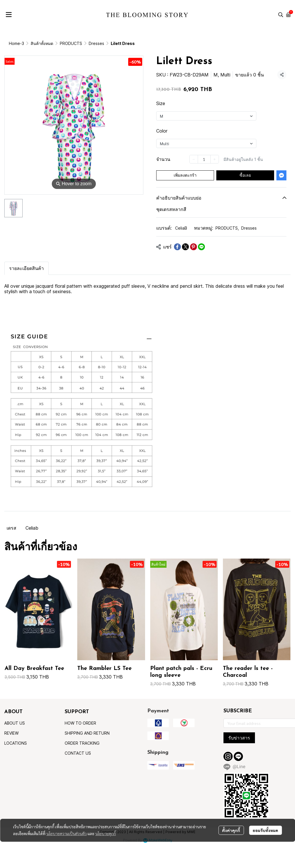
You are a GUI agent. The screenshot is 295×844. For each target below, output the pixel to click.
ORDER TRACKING (82, 743)
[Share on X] (185, 246)
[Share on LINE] (201, 246)
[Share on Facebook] (177, 246)
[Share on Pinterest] (193, 246)
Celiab (31, 528)
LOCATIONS (15, 743)
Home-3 (16, 43)
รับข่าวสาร (239, 738)
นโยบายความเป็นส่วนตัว (66, 833)
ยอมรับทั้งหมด (265, 830)
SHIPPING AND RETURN (87, 733)
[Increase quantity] (215, 159)
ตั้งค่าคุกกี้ (231, 830)
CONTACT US (78, 753)
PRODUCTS (71, 43)
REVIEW (11, 733)
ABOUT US (14, 723)
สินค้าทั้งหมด (42, 43)
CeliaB (181, 228)
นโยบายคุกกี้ (105, 833)
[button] (281, 15)
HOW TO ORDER (80, 723)
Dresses (96, 43)
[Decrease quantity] (194, 159)
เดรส (11, 528)
